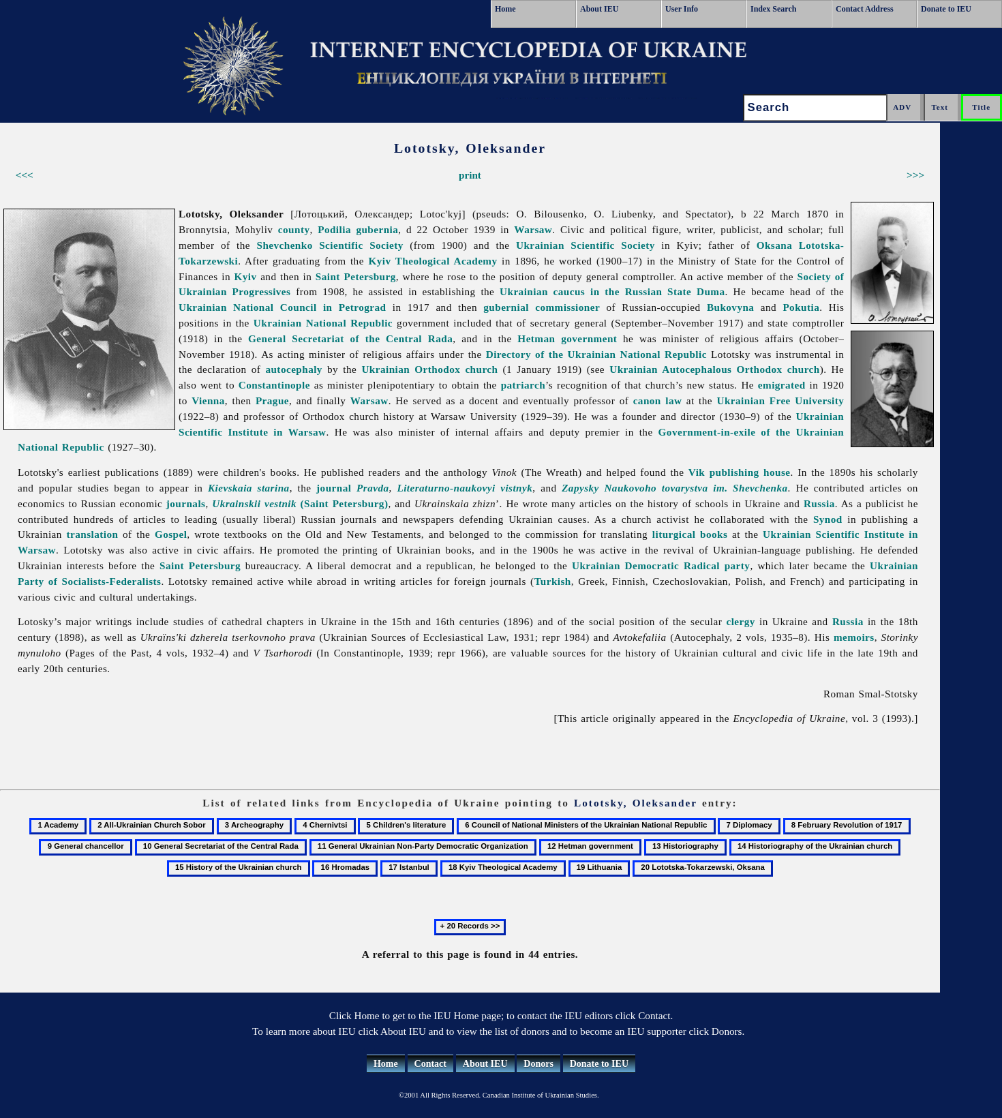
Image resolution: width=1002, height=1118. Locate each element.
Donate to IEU (946, 9)
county (294, 229)
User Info (681, 9)
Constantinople (274, 385)
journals (186, 503)
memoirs (854, 637)
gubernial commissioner (541, 307)
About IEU (599, 9)
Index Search (773, 9)
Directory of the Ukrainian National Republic (596, 354)
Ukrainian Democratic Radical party (661, 565)
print (470, 175)
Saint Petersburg (356, 276)
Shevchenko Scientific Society (329, 245)
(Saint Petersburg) (300, 503)
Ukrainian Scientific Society (585, 245)
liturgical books (690, 534)
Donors (538, 1064)
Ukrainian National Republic (323, 323)
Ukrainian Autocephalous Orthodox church (714, 369)
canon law (657, 400)
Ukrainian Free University (781, 400)
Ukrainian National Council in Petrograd (282, 307)
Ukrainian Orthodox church (429, 369)
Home (505, 9)
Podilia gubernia (358, 229)
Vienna (208, 400)
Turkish (552, 581)
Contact (430, 1064)
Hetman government (567, 338)
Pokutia (801, 307)
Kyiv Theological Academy (432, 261)
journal (352, 488)
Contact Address (865, 9)
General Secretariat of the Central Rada (350, 338)
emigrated (782, 385)
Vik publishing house (739, 472)
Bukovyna (731, 307)
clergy (740, 621)
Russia (819, 503)
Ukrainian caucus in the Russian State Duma (612, 291)
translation (93, 534)
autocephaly (293, 369)
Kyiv (245, 276)
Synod (827, 519)
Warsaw (533, 229)
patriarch (523, 385)
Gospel (171, 534)
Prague (272, 400)
